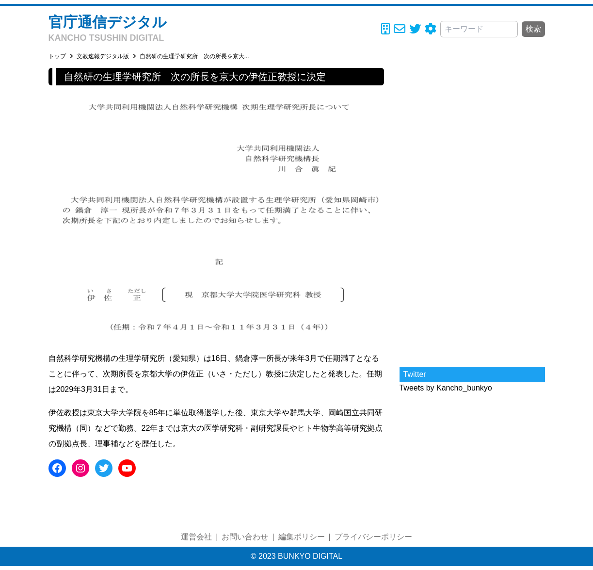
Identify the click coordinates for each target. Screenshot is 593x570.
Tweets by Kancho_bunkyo (446, 388)
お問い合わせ (245, 537)
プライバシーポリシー (373, 537)
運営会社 (196, 537)
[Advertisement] (472, 213)
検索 (533, 29)
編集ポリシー (301, 537)
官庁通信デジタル (107, 22)
